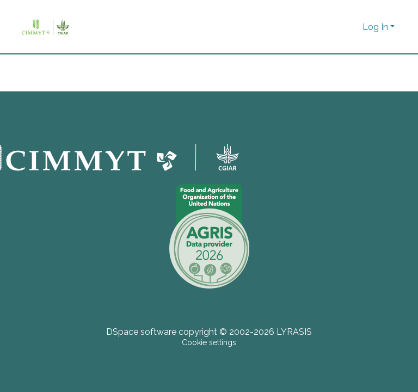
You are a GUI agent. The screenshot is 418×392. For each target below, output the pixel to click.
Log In (375, 27)
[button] (351, 27)
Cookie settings (209, 342)
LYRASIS (294, 332)
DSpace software (141, 332)
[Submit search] (335, 27)
